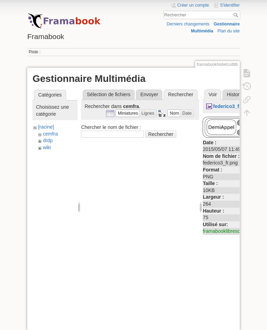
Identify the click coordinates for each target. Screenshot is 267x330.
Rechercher (236, 15)
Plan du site (229, 31)
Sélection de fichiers (108, 94)
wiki (47, 147)
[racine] (46, 127)
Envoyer (149, 94)
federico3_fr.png (232, 106)
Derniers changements (188, 24)
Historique (238, 94)
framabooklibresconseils (229, 231)
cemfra (50, 134)
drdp (47, 140)
